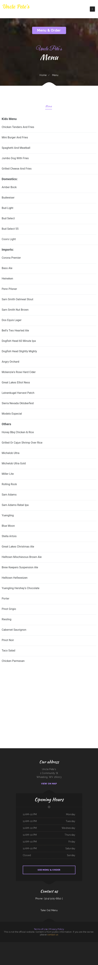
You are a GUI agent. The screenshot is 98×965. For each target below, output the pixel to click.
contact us (52, 934)
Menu (48, 106)
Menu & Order (49, 30)
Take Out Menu (49, 910)
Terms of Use (41, 929)
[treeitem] (49, 661)
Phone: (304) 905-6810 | (49, 898)
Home (43, 75)
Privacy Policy (56, 929)
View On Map (49, 783)
